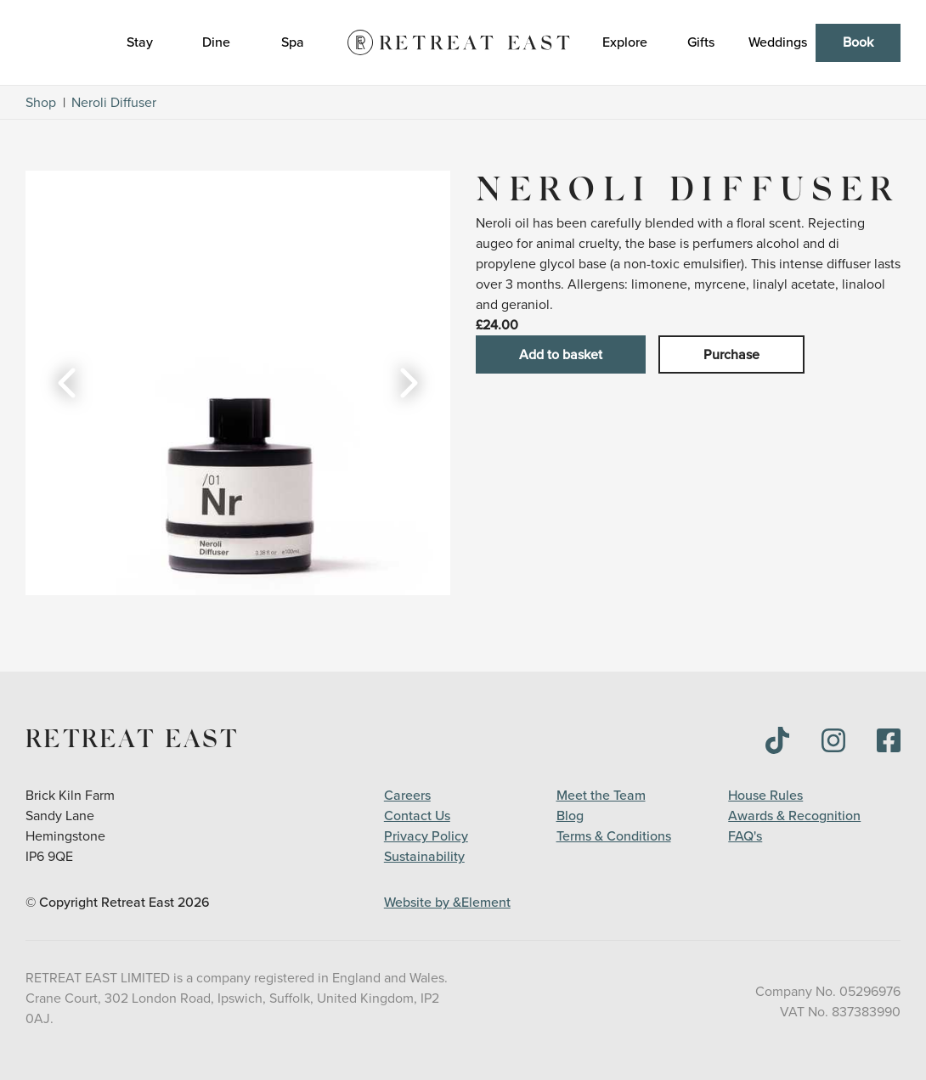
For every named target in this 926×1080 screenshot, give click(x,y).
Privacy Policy (426, 836)
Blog (570, 815)
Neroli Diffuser (113, 102)
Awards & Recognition (794, 815)
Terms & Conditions (613, 836)
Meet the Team (601, 795)
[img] (777, 740)
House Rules (765, 795)
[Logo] (458, 42)
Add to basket (560, 354)
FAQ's (745, 836)
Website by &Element (447, 902)
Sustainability (424, 856)
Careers (407, 795)
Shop (40, 102)
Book (858, 42)
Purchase (731, 354)
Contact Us (417, 815)
